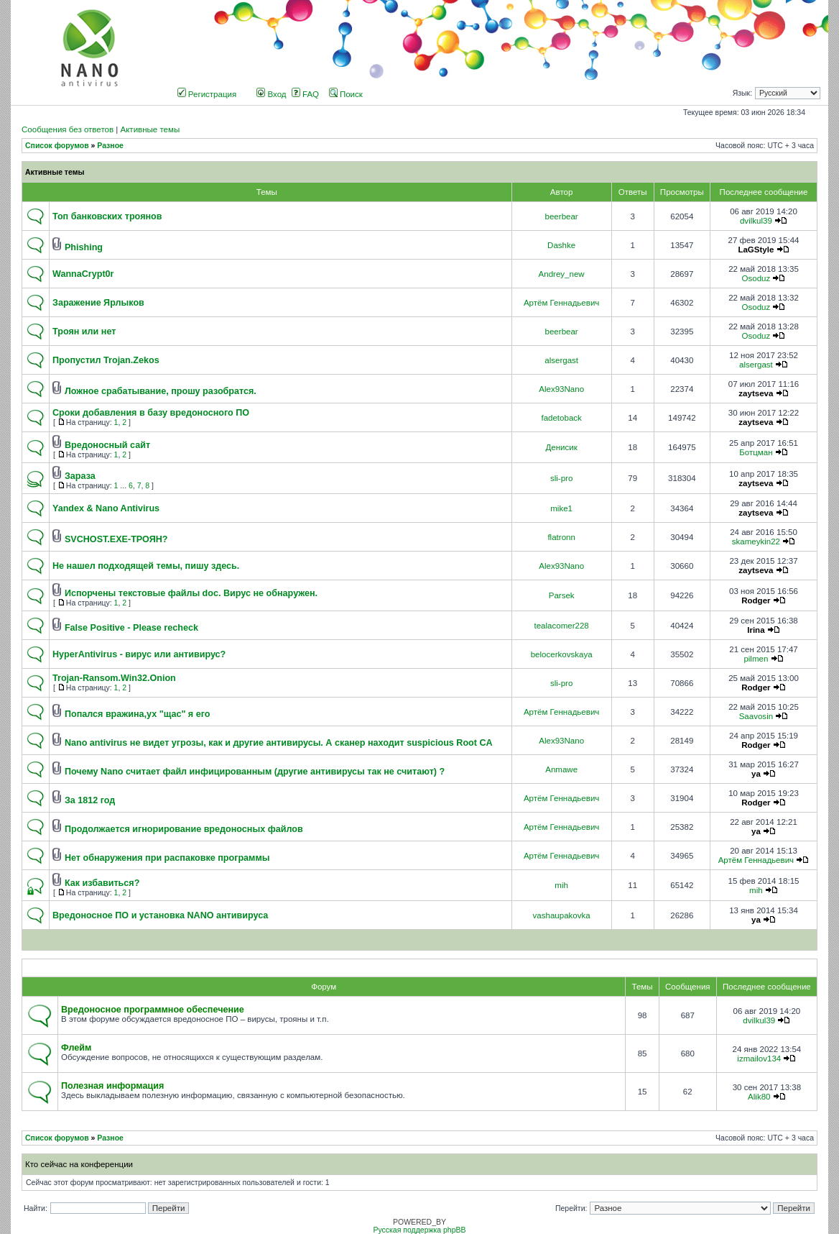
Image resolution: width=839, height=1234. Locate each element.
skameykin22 (756, 541)
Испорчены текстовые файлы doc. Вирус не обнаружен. (191, 593)
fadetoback (561, 417)
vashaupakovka (561, 915)
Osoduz (756, 278)
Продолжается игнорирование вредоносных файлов (184, 829)
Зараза (80, 476)
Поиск (346, 94)
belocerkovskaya (562, 654)
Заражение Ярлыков (98, 303)
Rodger (755, 600)
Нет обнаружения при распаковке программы (167, 858)
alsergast (561, 360)
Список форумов (57, 146)
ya (756, 773)
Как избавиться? (102, 883)
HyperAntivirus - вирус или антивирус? (139, 654)
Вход (271, 94)
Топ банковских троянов (107, 216)
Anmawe (561, 769)
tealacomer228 (561, 625)
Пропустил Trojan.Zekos (105, 360)
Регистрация (207, 94)
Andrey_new (562, 274)
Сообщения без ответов (67, 129)
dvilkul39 (756, 220)
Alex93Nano (561, 389)
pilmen (755, 658)
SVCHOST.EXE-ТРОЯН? (116, 539)
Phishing (84, 247)
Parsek (562, 595)
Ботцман (755, 452)
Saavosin (756, 716)
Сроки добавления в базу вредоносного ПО (150, 413)
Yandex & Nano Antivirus (105, 508)
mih (561, 885)
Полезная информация (112, 1086)
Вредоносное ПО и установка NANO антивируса (160, 915)
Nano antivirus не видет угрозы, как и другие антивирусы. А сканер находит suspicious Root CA (279, 743)
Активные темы (150, 129)
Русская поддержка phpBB (419, 1230)
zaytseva (755, 393)
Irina (755, 630)
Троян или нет (84, 331)
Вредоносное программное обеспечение (152, 1010)
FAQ (305, 94)
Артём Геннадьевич (561, 302)
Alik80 (759, 1096)
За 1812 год (90, 800)
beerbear (561, 216)
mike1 (561, 508)
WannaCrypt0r (83, 274)
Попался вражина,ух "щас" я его (137, 714)
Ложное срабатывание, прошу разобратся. (160, 391)
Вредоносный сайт (107, 445)
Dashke (561, 245)
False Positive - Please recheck (131, 628)
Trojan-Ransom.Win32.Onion (114, 678)
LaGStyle (756, 249)
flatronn (561, 537)
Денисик (561, 447)
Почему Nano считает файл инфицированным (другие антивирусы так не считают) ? (255, 772)
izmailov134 (759, 1058)
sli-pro (561, 478)
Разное (110, 146)
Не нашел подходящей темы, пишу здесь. (145, 566)
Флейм (76, 1048)
